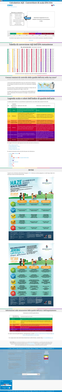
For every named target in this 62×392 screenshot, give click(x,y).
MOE (30, 173)
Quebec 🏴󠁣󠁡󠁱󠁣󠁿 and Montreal (13, 161)
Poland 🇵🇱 (11, 164)
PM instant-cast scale (13, 144)
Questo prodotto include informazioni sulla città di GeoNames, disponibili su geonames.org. (33, 357)
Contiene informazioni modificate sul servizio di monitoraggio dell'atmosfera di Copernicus (33, 363)
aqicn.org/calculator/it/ (14, 6)
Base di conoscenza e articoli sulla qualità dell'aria (14, 358)
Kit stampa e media (12, 354)
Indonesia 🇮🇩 (11, 166)
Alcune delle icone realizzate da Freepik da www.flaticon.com (32, 365)
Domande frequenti (12, 361)
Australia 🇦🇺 (11, 160)
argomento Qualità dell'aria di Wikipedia (42, 333)
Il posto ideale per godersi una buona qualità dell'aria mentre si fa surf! (32, 369)
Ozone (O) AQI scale (13, 147)
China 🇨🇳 (10, 156)
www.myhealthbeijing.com (48, 337)
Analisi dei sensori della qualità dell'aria (15, 359)
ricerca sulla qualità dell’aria (14, 356)
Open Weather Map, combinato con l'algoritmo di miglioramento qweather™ (33, 359)
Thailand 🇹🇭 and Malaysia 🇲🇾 (14, 153)
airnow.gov (31, 40)
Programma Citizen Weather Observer (32, 360)
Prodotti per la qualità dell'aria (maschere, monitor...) (15, 366)
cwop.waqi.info (27, 361)
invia (39, 374)
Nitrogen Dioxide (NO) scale (14, 149)
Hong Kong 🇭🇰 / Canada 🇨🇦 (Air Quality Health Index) (19, 157)
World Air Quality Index (31, 343)
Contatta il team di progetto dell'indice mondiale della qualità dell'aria (15, 353)
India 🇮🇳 (10, 154)
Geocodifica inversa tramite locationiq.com (32, 366)
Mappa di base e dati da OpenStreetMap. (32, 367)
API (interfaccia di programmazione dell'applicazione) (14, 367)
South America (11, 159)
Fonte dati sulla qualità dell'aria (13, 363)
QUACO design (28, 370)
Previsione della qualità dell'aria (14, 364)
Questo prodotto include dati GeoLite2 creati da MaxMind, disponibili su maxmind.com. (33, 356)
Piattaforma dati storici (12, 368)
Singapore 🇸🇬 (11, 163)
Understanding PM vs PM (14, 146)
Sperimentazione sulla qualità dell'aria (15, 359)
